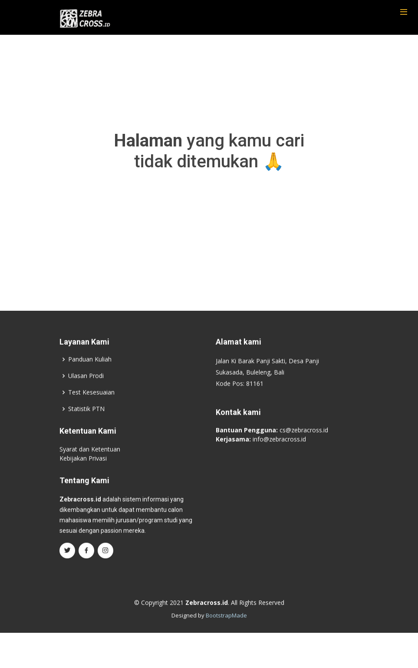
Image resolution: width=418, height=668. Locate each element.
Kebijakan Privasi (83, 466)
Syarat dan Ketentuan (89, 457)
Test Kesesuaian (91, 401)
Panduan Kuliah (90, 368)
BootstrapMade (226, 624)
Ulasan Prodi (86, 384)
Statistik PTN (86, 417)
